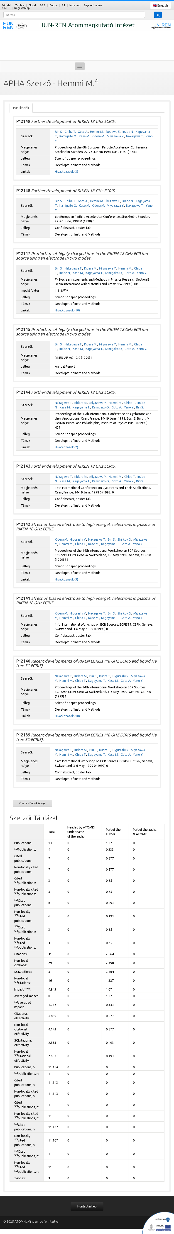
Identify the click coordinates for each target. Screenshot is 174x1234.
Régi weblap (22, 8)
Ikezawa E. (113, 132)
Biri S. (59, 132)
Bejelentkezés (93, 5)
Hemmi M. (97, 132)
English (160, 5)
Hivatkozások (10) (67, 310)
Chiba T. (70, 132)
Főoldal (6, 5)
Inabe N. (128, 132)
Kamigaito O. (68, 136)
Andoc (53, 5)
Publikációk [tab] (21, 108)
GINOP (6, 8)
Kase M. (84, 136)
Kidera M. (98, 136)
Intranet (74, 5)
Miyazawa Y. (115, 136)
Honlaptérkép (87, 1206)
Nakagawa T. (135, 136)
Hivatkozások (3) (66, 171)
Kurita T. (104, 676)
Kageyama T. (94, 273)
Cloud (32, 5)
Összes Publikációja (32, 803)
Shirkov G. (124, 539)
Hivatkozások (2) (66, 447)
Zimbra (20, 5)
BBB (42, 5)
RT (63, 5)
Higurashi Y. (78, 539)
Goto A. (83, 132)
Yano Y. (142, 273)
